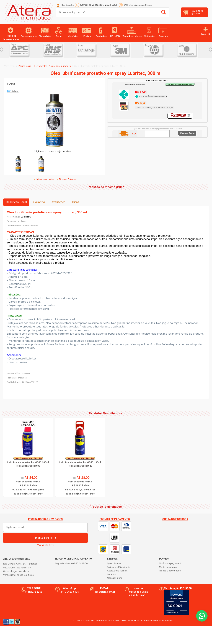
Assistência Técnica (117, 570)
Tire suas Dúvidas (66, 179)
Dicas (75, 202)
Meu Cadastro (67, 5)
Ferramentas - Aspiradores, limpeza (52, 66)
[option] (26, 50)
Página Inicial (25, 66)
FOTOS (11, 83)
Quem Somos (114, 563)
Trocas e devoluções (170, 570)
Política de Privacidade (118, 567)
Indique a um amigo (44, 179)
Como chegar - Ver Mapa (16, 571)
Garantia (39, 202)
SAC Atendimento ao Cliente (138, 5)
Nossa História (114, 578)
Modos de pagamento (170, 563)
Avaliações (58, 202)
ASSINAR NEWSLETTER (45, 538)
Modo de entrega (168, 567)
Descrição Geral (16, 202)
